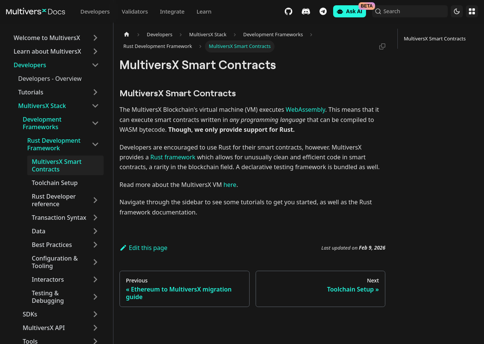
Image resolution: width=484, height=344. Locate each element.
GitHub (288, 11)
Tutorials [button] (30, 92)
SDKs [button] (30, 314)
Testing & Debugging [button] (48, 297)
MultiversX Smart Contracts (57, 165)
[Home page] (126, 34)
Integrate (172, 11)
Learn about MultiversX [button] (47, 51)
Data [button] (38, 231)
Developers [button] (30, 65)
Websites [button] (472, 11)
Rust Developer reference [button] (54, 200)
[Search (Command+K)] (410, 11)
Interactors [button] (48, 279)
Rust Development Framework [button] (54, 144)
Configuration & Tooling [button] (55, 262)
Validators (135, 11)
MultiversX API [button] (44, 328)
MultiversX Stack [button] (42, 106)
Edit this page (143, 248)
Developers (95, 11)
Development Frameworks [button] (42, 123)
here (229, 184)
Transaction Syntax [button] (59, 217)
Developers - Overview (50, 78)
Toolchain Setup (55, 183)
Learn (204, 11)
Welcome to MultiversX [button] (47, 38)
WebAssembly (305, 109)
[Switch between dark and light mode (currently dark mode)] (457, 11)
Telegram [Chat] (323, 11)
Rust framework (172, 157)
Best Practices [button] (52, 245)
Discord (305, 11)
